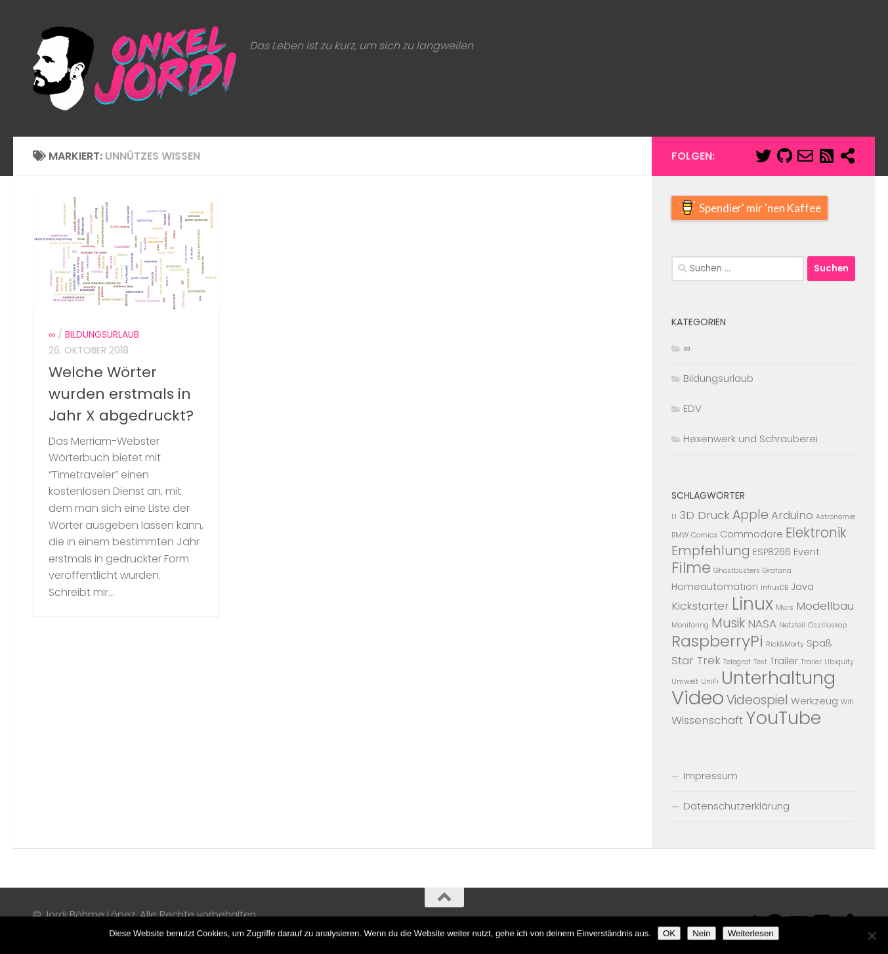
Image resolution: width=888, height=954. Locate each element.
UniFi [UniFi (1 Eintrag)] (710, 682)
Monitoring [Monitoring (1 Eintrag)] (690, 625)
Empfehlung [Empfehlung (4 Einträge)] (710, 551)
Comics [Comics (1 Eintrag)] (704, 535)
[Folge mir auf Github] (784, 156)
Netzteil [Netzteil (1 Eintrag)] (792, 625)
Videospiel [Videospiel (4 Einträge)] (757, 700)
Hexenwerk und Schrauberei (750, 438)
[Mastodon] (847, 156)
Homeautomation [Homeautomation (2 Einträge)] (714, 586)
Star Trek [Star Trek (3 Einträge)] (696, 660)
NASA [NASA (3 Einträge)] (762, 623)
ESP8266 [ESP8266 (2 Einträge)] (772, 551)
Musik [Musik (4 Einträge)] (728, 623)
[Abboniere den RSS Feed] (826, 156)
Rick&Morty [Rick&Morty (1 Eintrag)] (785, 644)
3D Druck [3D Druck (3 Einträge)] (704, 515)
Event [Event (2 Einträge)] (806, 551)
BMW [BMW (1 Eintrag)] (679, 535)
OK (669, 933)
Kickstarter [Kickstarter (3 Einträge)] (700, 606)
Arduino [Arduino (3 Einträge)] (792, 515)
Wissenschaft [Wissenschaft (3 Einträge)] (707, 720)
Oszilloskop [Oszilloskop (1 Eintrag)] (827, 625)
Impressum (710, 776)
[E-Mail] (805, 156)
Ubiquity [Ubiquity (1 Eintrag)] (839, 662)
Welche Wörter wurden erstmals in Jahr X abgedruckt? (121, 436)
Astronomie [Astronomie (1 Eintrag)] (835, 517)
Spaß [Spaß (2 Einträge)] (819, 643)
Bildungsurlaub (102, 377)
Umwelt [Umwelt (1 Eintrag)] (684, 682)
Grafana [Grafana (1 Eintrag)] (777, 571)
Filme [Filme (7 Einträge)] (691, 567)
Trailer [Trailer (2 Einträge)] (784, 661)
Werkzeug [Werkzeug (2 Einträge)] (814, 701)
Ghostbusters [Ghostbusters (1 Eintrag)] (736, 571)
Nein (701, 933)
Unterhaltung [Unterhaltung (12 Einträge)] (778, 678)
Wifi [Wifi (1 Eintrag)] (847, 702)
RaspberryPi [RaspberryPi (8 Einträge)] (717, 641)
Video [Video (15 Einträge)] (697, 697)
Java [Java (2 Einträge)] (802, 586)
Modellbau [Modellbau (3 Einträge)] (825, 606)
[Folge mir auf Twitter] (763, 156)
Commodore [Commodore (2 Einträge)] (751, 534)
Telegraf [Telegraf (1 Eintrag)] (737, 662)
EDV (692, 408)
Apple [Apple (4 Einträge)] (750, 515)
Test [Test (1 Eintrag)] (760, 662)
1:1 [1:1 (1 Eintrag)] (674, 517)
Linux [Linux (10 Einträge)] (752, 604)
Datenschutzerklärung (736, 806)
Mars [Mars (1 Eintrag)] (784, 607)
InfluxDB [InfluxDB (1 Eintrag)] (774, 588)
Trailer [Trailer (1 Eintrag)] (811, 662)
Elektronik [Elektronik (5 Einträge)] (816, 532)
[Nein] (871, 935)
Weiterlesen (751, 933)
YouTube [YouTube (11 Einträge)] (783, 718)
